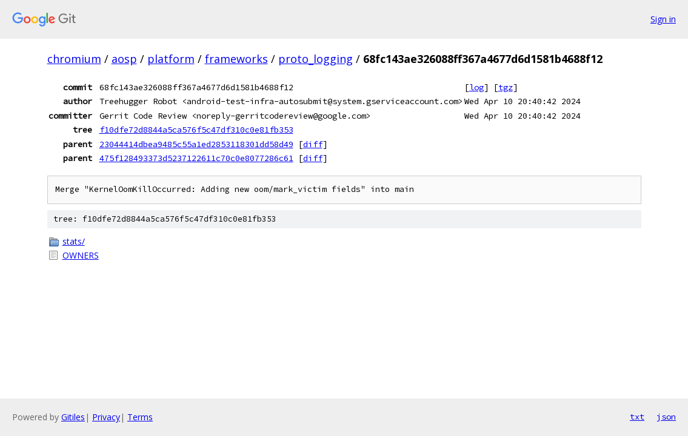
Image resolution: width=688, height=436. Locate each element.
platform (171, 58)
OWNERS (80, 255)
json (666, 416)
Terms (140, 417)
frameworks (236, 58)
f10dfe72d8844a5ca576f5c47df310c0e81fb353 (196, 129)
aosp (124, 58)
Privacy (106, 417)
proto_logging (315, 58)
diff (312, 144)
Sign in (663, 19)
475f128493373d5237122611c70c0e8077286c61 (196, 158)
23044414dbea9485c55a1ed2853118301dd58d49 (196, 144)
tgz (505, 87)
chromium (74, 58)
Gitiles (73, 417)
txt (637, 416)
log (476, 87)
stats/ (73, 241)
